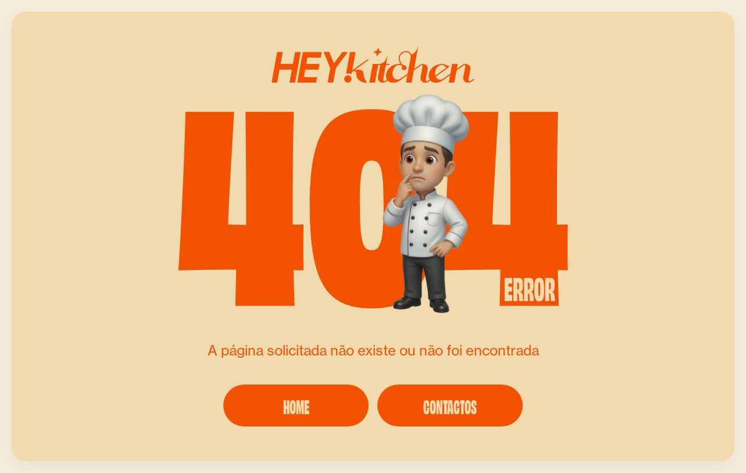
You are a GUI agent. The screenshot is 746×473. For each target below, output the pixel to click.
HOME (296, 405)
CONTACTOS (450, 405)
